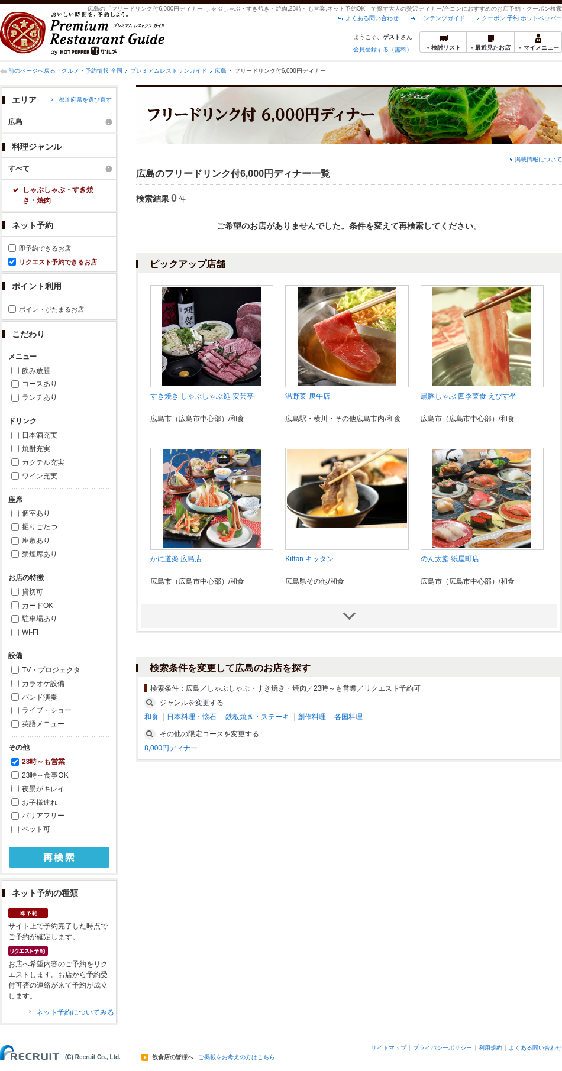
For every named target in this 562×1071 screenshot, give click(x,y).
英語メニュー (43, 724)
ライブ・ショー (47, 710)
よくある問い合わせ (372, 18)
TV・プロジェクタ (51, 670)
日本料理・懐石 (192, 717)
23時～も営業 (43, 762)
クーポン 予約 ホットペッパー (522, 18)
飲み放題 (36, 371)
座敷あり (36, 540)
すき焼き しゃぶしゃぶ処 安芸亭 (202, 396)
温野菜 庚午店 (307, 396)
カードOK (37, 605)
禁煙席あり (39, 554)
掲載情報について (538, 159)
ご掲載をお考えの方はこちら (236, 1057)
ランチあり (39, 397)
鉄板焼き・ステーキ (257, 717)
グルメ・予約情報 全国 (92, 70)
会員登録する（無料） (382, 49)
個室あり (36, 513)
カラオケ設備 (43, 684)
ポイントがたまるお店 (51, 309)
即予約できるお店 (45, 248)
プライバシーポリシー (442, 1047)
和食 (151, 717)
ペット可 (36, 829)
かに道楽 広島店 (176, 559)
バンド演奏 (39, 697)
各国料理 (348, 717)
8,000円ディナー (171, 748)
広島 (221, 70)
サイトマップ (388, 1047)
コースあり (39, 384)
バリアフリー (43, 815)
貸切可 (32, 592)
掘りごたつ (39, 527)
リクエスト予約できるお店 (58, 262)
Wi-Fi (30, 632)
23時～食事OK (45, 775)
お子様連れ (39, 802)
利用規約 (490, 1047)
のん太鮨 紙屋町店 (450, 559)
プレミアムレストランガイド (168, 70)
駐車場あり (39, 618)
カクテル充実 (43, 462)
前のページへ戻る (32, 70)
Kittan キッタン (309, 559)
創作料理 (312, 717)
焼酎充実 (36, 449)
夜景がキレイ (43, 789)
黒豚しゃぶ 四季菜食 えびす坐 (469, 396)
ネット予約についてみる (75, 1012)
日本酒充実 (39, 435)
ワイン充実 (39, 476)
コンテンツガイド (441, 18)
